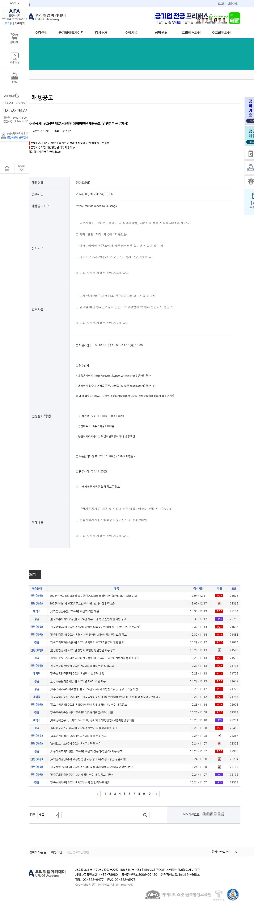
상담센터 (161, 33)
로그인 (221, 3)
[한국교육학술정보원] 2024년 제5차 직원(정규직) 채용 (81, 712)
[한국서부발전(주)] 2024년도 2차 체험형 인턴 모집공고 (82, 666)
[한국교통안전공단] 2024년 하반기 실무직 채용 (77, 673)
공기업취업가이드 (71, 33)
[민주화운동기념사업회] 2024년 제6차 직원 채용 (78, 681)
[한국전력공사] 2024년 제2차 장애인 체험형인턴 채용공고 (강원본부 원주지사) (95, 627)
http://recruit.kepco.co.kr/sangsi (96, 206)
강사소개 (101, 33)
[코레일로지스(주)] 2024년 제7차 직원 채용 (75, 743)
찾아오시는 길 (37, 852)
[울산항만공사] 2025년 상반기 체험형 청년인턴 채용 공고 (82, 650)
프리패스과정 (191, 33)
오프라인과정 (221, 33)
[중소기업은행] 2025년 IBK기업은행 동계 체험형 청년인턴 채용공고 (88, 704)
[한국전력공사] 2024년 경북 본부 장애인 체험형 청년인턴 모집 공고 (88, 634)
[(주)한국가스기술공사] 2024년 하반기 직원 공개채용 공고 (83, 728)
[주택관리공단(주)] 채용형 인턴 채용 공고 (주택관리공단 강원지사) (88, 759)
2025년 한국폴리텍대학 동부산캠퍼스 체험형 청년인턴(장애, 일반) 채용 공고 (93, 596)
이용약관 (56, 852)
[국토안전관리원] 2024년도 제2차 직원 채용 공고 (78, 736)
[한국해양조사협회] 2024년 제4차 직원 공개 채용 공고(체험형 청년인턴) (91, 767)
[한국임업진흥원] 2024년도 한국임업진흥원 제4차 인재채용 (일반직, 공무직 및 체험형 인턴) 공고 (105, 697)
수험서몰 (131, 33)
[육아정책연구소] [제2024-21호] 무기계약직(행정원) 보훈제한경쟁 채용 (92, 720)
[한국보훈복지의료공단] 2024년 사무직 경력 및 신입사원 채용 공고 (88, 619)
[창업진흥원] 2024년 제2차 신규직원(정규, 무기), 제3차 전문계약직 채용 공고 (94, 658)
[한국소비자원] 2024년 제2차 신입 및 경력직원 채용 (80, 782)
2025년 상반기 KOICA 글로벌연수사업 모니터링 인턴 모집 (82, 603)
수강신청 (41, 33)
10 (149, 794)
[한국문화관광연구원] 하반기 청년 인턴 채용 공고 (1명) (81, 774)
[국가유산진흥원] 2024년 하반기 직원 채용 (74, 611)
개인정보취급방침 (78, 852)
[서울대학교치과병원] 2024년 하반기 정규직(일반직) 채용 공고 (86, 751)
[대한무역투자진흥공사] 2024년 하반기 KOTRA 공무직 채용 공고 (87, 642)
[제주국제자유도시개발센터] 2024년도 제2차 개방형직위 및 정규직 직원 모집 (94, 689)
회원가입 (233, 3)
